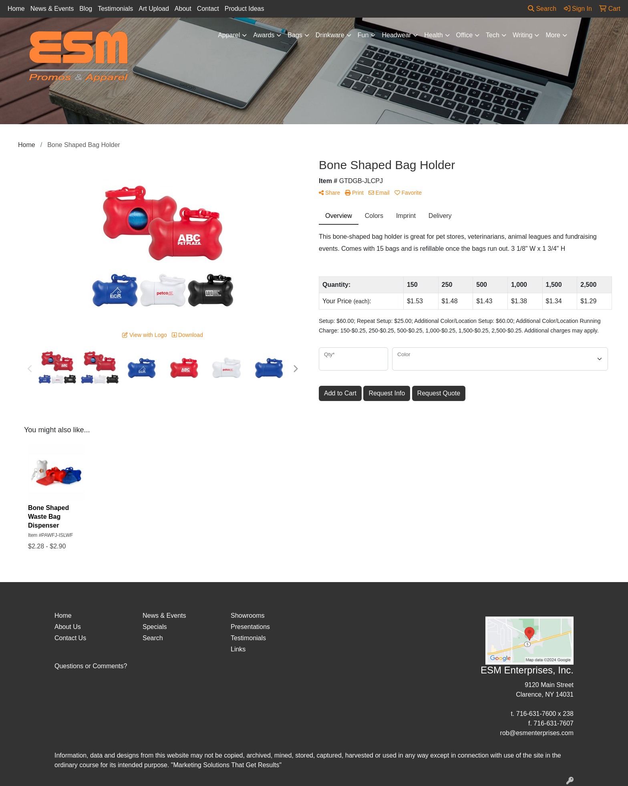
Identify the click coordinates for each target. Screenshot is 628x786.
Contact (208, 8)
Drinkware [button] (330, 35)
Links (238, 649)
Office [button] (464, 35)
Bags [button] (295, 35)
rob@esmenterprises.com (537, 733)
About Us (67, 626)
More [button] (552, 35)
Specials (155, 626)
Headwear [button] (396, 35)
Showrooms (247, 615)
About (183, 8)
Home (16, 8)
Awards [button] (263, 35)
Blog (85, 8)
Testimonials (115, 8)
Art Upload (154, 8)
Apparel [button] (229, 35)
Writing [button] (523, 35)
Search (542, 8)
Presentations (250, 626)
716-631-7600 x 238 (545, 713)
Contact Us (70, 638)
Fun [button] (363, 35)
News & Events (52, 8)
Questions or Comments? (90, 666)
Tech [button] (492, 35)
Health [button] (433, 35)
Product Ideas (244, 8)
